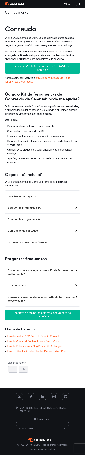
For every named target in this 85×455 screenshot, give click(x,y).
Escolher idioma (42, 428)
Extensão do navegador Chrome (27, 242)
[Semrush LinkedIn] (42, 396)
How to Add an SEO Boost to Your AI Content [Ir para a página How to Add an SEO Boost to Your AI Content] (33, 336)
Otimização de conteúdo (23, 230)
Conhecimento (16, 13)
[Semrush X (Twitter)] (19, 396)
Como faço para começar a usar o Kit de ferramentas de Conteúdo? (40, 272)
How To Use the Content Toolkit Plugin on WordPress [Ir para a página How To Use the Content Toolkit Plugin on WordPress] (37, 351)
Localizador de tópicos (22, 196)
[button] (23, 369)
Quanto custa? (17, 285)
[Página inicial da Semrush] (15, 4)
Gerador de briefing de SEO (24, 207)
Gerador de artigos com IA (24, 219)
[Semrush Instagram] (54, 396)
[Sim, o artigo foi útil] (12, 369)
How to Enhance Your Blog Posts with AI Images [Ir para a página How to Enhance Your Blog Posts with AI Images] (34, 346)
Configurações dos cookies (42, 449)
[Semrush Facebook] (31, 396)
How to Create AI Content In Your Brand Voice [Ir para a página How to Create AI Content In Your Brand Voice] (33, 341)
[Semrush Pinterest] (65, 396)
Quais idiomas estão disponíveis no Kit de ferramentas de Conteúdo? (41, 298)
